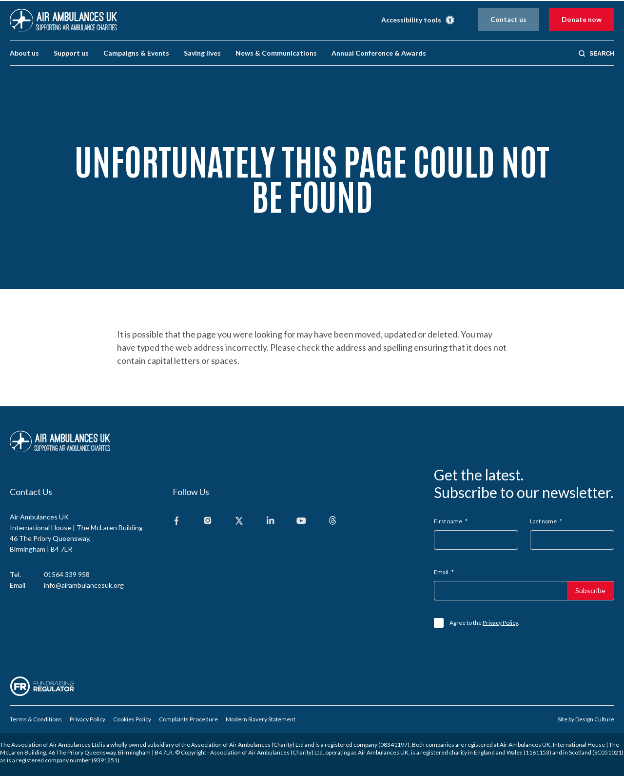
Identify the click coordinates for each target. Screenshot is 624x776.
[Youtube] (301, 521)
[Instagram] (207, 521)
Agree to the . (484, 622)
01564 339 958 (67, 574)
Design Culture (594, 719)
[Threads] (332, 521)
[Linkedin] (270, 521)
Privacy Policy (500, 622)
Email (444, 572)
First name (451, 521)
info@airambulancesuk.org (84, 585)
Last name (546, 521)
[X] (239, 521)
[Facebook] (176, 521)
